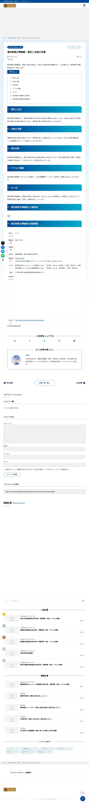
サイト (6, 461)
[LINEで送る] (59, 341)
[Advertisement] (44, 22)
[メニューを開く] (84, 5)
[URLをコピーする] (74, 341)
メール (7, 454)
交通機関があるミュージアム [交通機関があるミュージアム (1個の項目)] (30, 748)
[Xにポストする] (14, 341)
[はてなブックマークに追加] (44, 341)
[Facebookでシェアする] (29, 341)
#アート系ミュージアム (74, 47)
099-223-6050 (19, 258)
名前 (6, 446)
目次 (13, 72)
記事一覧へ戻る (44, 383)
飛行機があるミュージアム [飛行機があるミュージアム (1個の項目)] (45, 752)
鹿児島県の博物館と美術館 (15, 47)
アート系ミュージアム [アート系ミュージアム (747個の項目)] (13, 748)
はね (27, 355)
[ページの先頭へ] (82, 798)
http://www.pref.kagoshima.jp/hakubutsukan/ (29, 320)
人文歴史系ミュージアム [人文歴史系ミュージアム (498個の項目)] (47, 748)
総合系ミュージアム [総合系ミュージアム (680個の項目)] (13, 752)
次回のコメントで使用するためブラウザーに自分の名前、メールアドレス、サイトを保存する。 (38, 469)
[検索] (83, 601)
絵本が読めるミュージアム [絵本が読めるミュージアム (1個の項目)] (64, 748)
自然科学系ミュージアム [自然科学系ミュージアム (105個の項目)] (28, 752)
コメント (7, 423)
